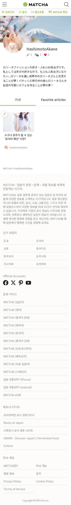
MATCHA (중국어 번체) (16, 317)
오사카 (40, 241)
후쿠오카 (8, 256)
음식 (23, 12)
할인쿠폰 (37, 12)
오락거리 (8, 12)
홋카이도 (41, 248)
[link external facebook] (6, 283)
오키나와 (41, 256)
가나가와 (8, 264)
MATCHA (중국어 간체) (16, 341)
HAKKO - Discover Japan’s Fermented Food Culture (31, 442)
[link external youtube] (29, 283)
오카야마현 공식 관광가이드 (19, 415)
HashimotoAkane (18, 147)
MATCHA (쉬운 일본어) (16, 364)
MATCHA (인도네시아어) (17, 348)
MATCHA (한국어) (13, 333)
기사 (18, 99)
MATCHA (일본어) (13, 302)
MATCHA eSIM (12, 395)
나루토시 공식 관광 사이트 (18, 430)
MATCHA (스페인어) (15, 372)
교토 (6, 248)
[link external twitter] (14, 283)
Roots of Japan (13, 423)
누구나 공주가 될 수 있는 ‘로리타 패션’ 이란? (18, 137)
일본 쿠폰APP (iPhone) (17, 379)
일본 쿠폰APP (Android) (17, 387)
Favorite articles (53, 99)
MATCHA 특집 (57, 12)
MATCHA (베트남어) (15, 356)
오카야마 (41, 264)
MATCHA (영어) (12, 310)
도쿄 (6, 241)
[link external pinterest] (21, 283)
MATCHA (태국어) (13, 325)
